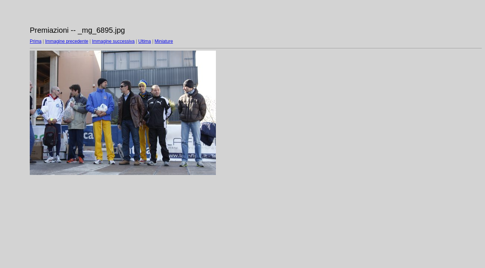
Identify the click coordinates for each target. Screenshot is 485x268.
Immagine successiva (113, 41)
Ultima (144, 41)
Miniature (163, 41)
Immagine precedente (66, 41)
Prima (35, 41)
